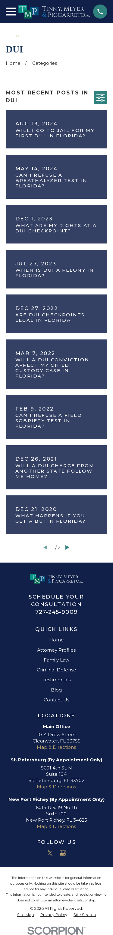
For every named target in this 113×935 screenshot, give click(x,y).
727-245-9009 (56, 611)
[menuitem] (25, 915)
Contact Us (56, 700)
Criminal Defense (56, 670)
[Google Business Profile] (63, 853)
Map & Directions (56, 747)
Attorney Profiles (56, 650)
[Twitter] (50, 853)
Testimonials (56, 680)
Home (56, 640)
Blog (56, 690)
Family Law (56, 660)
